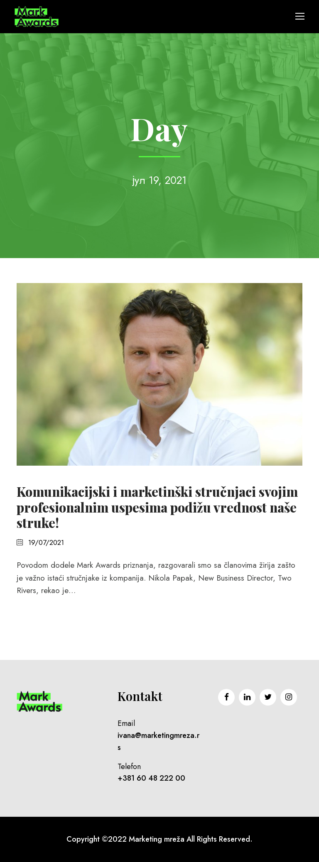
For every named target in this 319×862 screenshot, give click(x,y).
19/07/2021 (46, 542)
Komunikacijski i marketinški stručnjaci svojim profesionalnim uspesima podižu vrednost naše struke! (157, 507)
